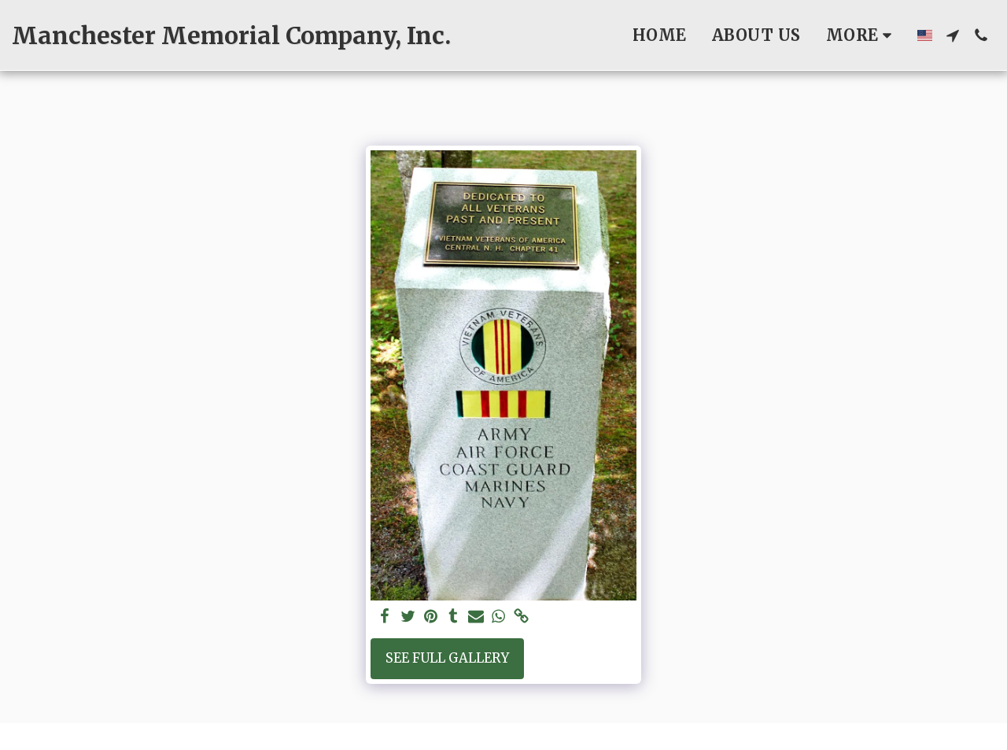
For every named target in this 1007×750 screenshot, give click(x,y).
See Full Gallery (447, 658)
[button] (952, 35)
